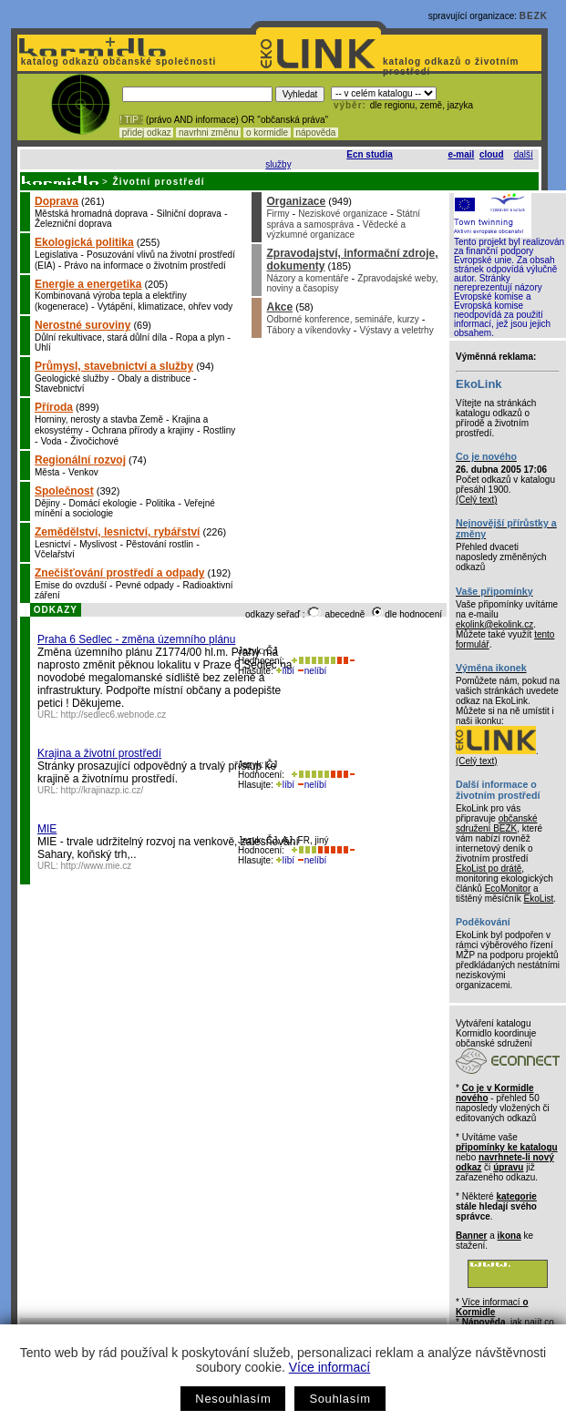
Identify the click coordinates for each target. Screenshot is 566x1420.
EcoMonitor (508, 889)
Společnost (64, 491)
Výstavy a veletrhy (397, 330)
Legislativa (56, 255)
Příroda (54, 407)
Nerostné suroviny (82, 325)
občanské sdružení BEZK (497, 823)
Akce (279, 307)
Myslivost (98, 544)
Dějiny (47, 503)
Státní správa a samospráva (343, 219)
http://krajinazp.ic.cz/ (102, 790)
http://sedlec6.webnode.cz (114, 715)
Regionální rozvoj (80, 460)
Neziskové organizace (342, 214)
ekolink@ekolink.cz (494, 624)
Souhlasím (339, 1398)
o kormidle (267, 133)
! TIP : (131, 120)
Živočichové (94, 441)
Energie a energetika (88, 284)
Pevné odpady (145, 585)
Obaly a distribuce (154, 378)
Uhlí (43, 347)
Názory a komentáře (307, 278)
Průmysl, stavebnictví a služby (114, 366)
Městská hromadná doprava (91, 214)
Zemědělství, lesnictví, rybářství (117, 532)
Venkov (83, 472)
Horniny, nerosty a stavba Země (99, 419)
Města (47, 472)
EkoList (538, 899)
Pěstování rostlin (159, 544)
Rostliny (219, 430)
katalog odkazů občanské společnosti (116, 61)
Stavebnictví (59, 388)
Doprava (56, 201)
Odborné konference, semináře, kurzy (342, 319)
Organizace (295, 201)
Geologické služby (71, 378)
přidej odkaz (146, 133)
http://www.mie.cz (96, 866)
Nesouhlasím (233, 1398)
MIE (47, 828)
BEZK (534, 16)
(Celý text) (477, 500)
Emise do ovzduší (71, 585)
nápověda (316, 133)
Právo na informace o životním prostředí (145, 266)
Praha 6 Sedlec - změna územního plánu (136, 639)
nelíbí (311, 671)
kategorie (516, 1196)
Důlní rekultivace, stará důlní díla (101, 337)
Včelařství (55, 554)
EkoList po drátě (488, 868)
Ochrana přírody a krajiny (143, 430)
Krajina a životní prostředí (99, 753)
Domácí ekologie (103, 503)
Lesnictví (52, 544)
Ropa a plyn (200, 337)
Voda (51, 441)
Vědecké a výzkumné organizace (336, 230)
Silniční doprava (189, 214)
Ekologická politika (84, 242)
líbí (285, 671)
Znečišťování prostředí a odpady (119, 573)
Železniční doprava (73, 224)
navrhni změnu (208, 133)
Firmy (277, 214)
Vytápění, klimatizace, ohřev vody (165, 306)
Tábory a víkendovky (308, 330)
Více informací (329, 1367)
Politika (160, 503)
